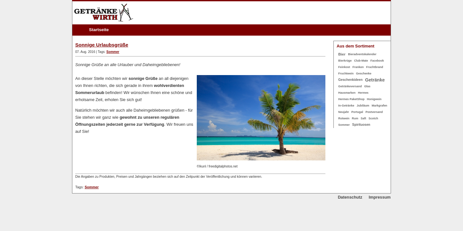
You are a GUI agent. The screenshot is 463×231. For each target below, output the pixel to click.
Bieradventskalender (362, 54)
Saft (363, 118)
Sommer (112, 52)
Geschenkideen (350, 79)
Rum (355, 118)
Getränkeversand (350, 86)
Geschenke (363, 73)
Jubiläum (363, 105)
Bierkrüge (345, 60)
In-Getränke (346, 105)
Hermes (363, 92)
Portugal (357, 112)
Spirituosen (361, 124)
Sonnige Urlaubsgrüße (101, 44)
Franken (358, 67)
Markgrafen (379, 105)
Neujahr (343, 112)
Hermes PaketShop (351, 99)
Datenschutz (350, 197)
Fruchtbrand (374, 67)
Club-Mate (361, 60)
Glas (367, 86)
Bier (341, 54)
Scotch (373, 118)
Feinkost (344, 67)
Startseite (99, 29)
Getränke (375, 79)
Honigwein (374, 99)
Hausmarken (347, 92)
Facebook (377, 60)
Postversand (374, 112)
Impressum (380, 197)
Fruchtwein (346, 73)
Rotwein (344, 118)
